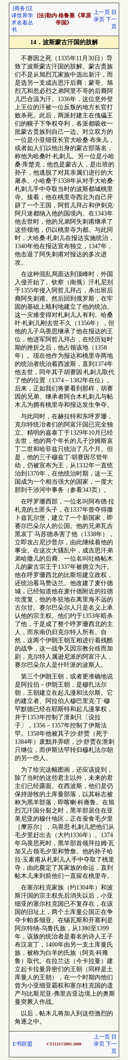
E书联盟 (22, 1044)
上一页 (102, 12)
